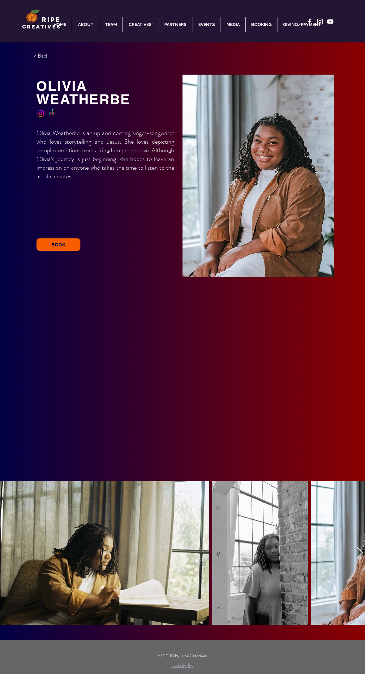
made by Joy (182, 665)
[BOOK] (58, 244)
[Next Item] (359, 553)
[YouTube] (330, 21)
